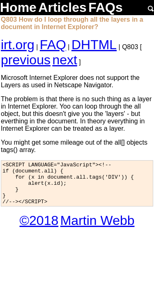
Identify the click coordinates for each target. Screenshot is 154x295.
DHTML (94, 44)
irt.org (17, 44)
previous (26, 59)
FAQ (53, 44)
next (64, 59)
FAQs (105, 7)
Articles (62, 7)
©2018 (38, 229)
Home (18, 7)
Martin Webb (97, 229)
